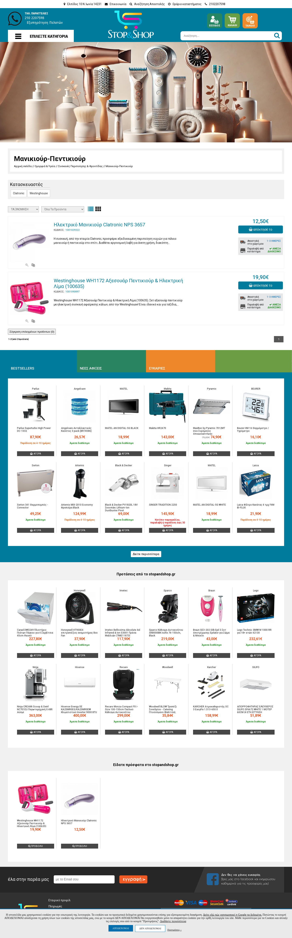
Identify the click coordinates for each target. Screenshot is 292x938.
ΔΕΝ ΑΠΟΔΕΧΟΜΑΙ (150, 928)
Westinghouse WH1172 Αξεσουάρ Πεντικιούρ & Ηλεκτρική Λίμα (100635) (31, 823)
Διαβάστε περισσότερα (173, 921)
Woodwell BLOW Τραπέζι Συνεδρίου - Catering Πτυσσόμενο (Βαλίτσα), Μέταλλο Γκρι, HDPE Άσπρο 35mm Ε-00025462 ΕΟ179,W (165, 712)
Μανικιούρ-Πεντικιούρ (119, 166)
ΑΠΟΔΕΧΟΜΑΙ (121, 928)
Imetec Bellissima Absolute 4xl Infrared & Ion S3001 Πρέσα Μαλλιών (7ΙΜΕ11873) (122, 633)
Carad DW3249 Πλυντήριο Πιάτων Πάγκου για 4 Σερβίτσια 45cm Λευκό (35, 633)
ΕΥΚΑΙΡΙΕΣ (157, 368)
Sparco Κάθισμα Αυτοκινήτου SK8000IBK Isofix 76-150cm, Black (166, 633)
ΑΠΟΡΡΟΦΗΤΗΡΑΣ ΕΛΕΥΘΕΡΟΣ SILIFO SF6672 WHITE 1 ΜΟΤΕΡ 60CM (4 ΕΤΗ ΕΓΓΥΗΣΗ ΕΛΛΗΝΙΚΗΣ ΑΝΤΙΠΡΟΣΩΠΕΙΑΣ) (255, 711)
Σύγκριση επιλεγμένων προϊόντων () (32, 331)
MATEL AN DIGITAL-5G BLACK (121, 428)
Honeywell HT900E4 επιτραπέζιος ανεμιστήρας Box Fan (79, 633)
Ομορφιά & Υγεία (45, 166)
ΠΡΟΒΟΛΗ (35, 846)
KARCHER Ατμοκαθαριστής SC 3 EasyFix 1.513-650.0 (211, 708)
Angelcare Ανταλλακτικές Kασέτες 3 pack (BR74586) (76, 429)
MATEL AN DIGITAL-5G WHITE (209, 504)
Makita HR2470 (157, 428)
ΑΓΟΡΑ (35, 453)
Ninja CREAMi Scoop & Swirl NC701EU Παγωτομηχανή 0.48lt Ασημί (35, 709)
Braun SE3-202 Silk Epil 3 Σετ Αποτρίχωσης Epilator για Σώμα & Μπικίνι (211, 633)
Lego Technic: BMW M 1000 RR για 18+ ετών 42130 (254, 631)
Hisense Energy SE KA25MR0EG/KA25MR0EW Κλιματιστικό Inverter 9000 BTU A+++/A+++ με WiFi (79, 711)
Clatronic (18, 193)
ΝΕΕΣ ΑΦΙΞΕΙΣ (91, 368)
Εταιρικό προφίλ (59, 900)
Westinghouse (39, 193)
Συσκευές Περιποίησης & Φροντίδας (80, 166)
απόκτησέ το (260, 229)
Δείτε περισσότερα (146, 554)
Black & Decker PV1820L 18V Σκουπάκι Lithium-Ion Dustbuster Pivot (121, 507)
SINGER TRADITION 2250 (163, 504)
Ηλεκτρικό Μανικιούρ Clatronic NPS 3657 (99, 225)
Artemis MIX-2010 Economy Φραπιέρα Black (77, 506)
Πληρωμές (55, 906)
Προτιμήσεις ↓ (174, 929)
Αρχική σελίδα (23, 166)
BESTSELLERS (22, 368)
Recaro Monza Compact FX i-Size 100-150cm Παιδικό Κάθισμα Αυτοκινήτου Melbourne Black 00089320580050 (121, 712)
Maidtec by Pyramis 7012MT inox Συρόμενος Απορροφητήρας (209, 431)
